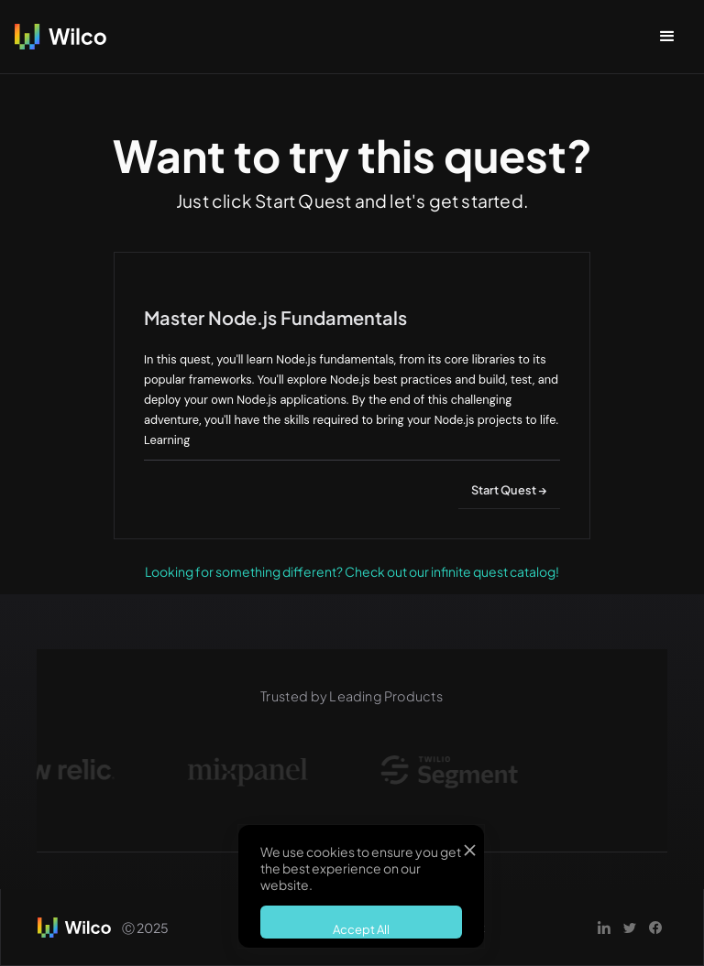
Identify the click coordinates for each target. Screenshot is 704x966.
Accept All (361, 929)
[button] (667, 37)
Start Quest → (509, 490)
